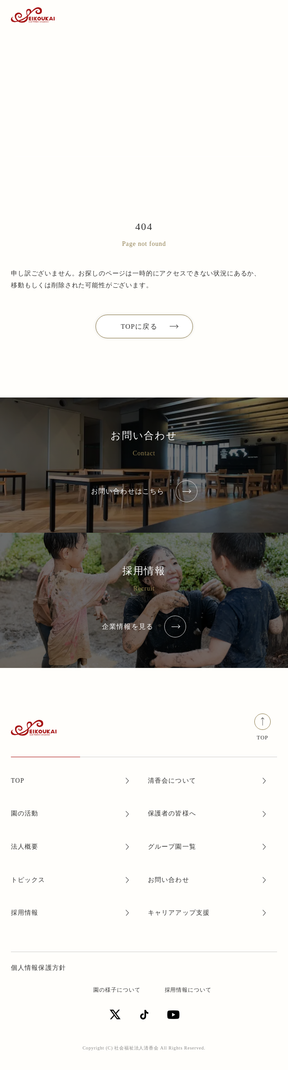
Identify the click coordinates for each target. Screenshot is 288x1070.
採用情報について (188, 990)
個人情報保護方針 (38, 967)
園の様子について (117, 990)
